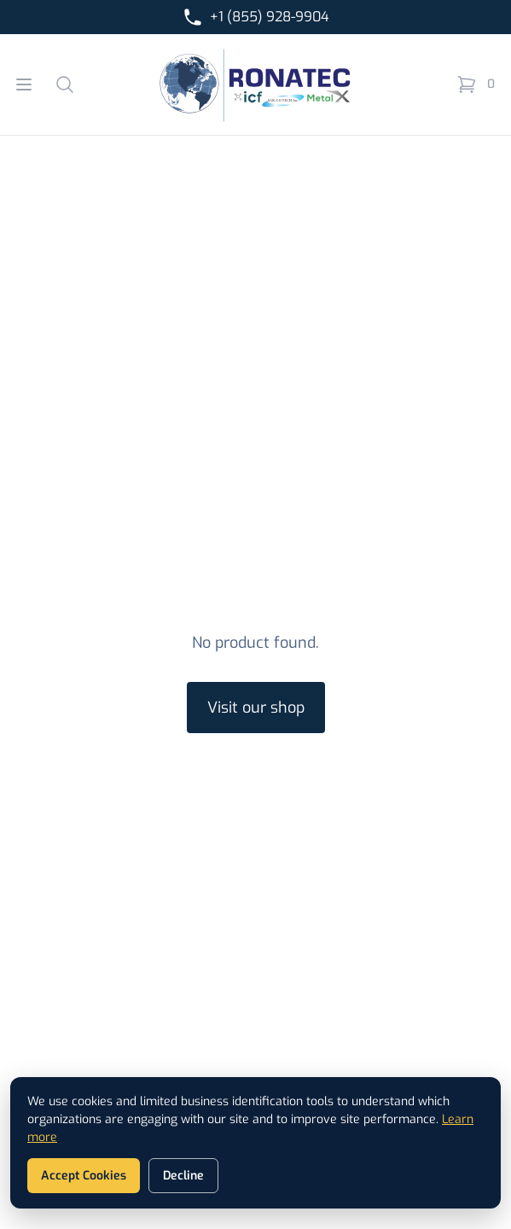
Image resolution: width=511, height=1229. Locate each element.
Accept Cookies (83, 1176)
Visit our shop (256, 707)
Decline (183, 1176)
